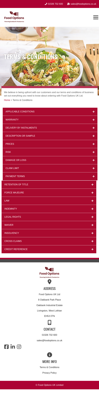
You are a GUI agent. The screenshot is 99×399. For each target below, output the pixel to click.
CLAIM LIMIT (12, 168)
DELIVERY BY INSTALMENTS (21, 128)
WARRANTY (12, 119)
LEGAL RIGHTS (12, 217)
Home (7, 100)
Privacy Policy (49, 373)
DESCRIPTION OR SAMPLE (20, 136)
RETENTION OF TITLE (16, 184)
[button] (50, 112)
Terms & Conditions (49, 367)
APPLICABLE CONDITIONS (20, 111)
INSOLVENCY (11, 233)
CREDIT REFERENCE (16, 249)
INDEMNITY (10, 209)
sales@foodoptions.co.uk (49, 340)
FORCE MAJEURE (14, 192)
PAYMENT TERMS (15, 176)
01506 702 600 (49, 335)
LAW (6, 201)
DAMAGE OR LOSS (16, 160)
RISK (8, 152)
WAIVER (8, 225)
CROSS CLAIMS (13, 241)
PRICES (10, 144)
